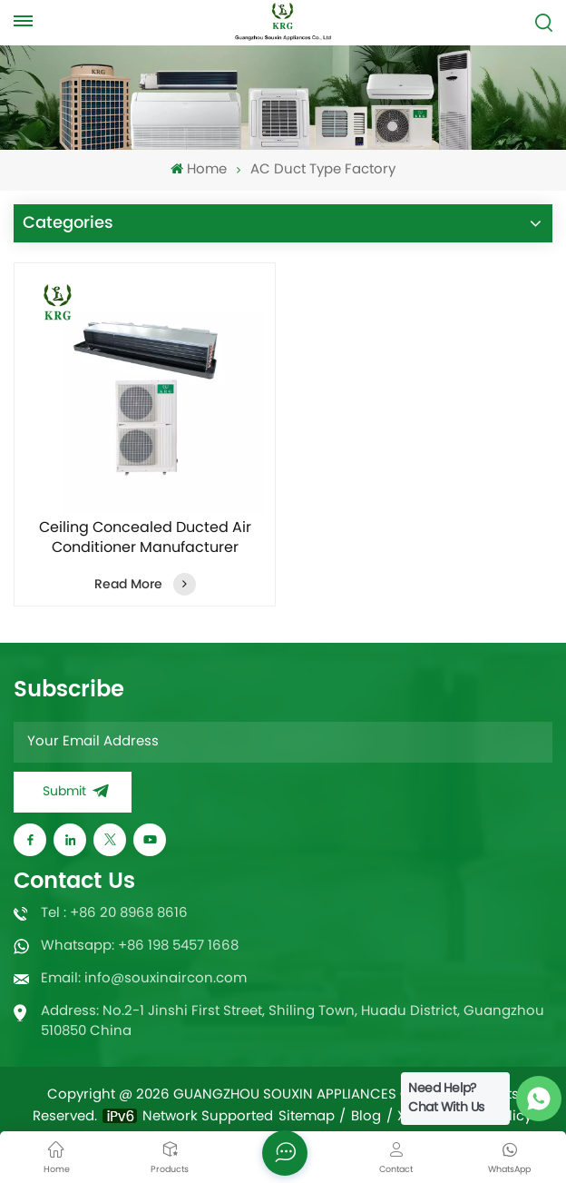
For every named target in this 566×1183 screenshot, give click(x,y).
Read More (145, 584)
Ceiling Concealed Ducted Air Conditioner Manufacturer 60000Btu (145, 538)
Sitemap (306, 1118)
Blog (366, 1118)
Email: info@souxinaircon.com (144, 979)
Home (198, 170)
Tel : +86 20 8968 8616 (114, 913)
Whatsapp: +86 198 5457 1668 (140, 946)
